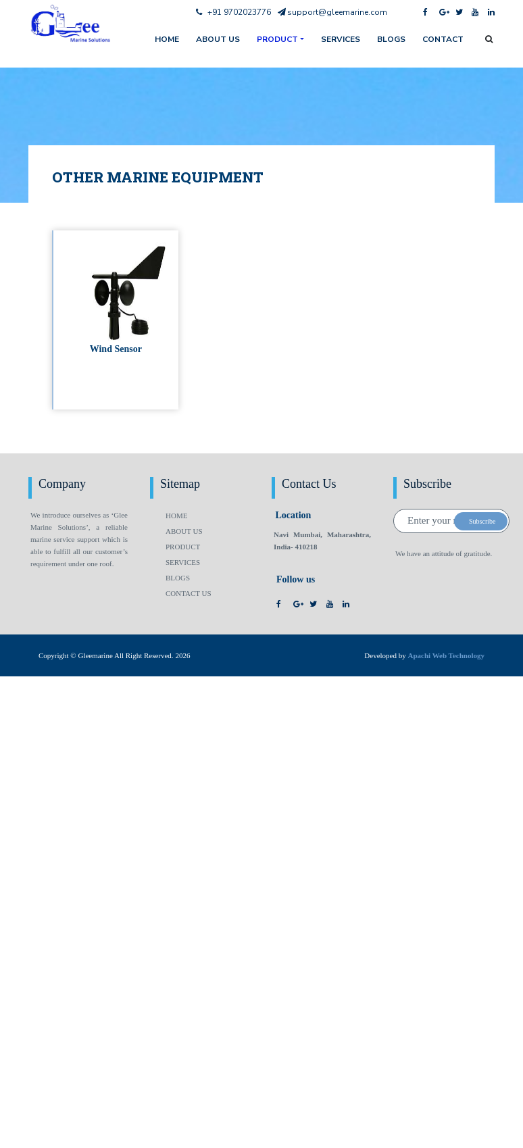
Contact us (188, 593)
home (167, 39)
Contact (443, 39)
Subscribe (482, 521)
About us (218, 39)
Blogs (391, 39)
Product (277, 39)
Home (176, 515)
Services (340, 39)
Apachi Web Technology (446, 655)
